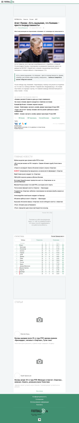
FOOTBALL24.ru (9, 1)
